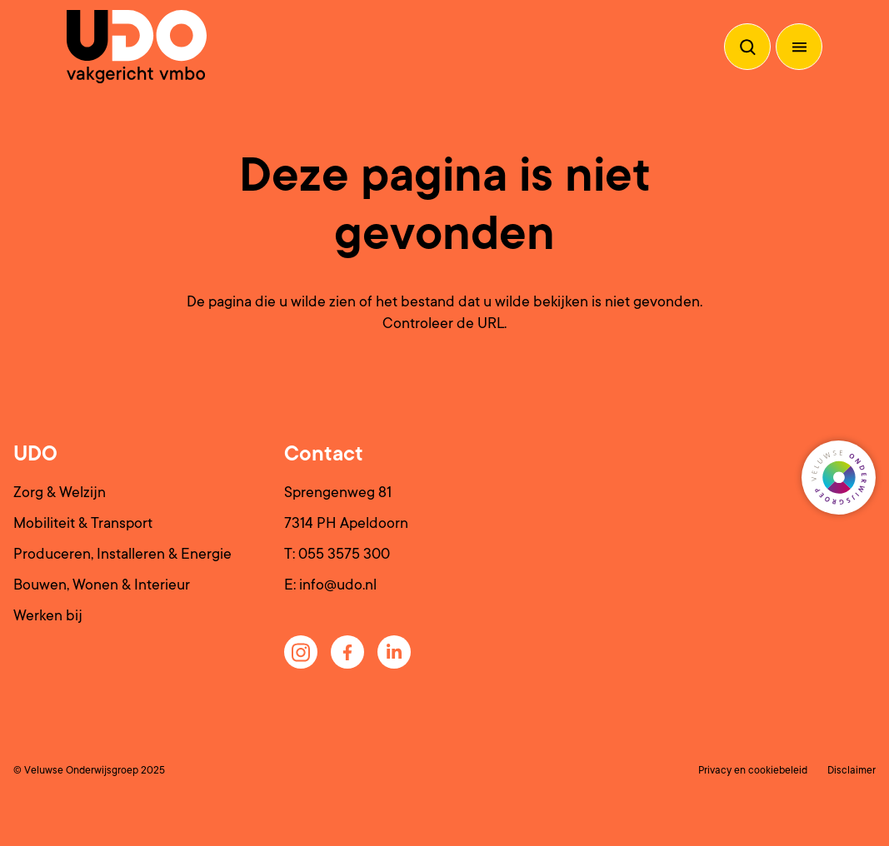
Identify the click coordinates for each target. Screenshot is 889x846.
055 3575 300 (344, 553)
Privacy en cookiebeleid (752, 770)
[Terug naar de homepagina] (137, 46)
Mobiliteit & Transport (82, 523)
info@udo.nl (338, 584)
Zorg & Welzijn (59, 492)
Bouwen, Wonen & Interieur (101, 584)
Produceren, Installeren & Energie (122, 553)
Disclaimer (851, 770)
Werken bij (47, 615)
